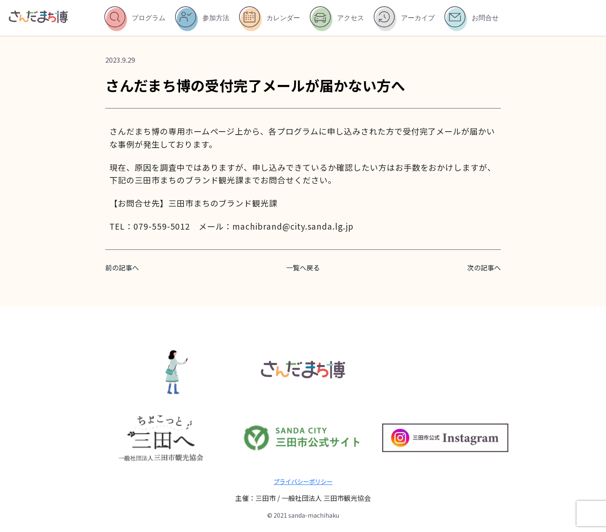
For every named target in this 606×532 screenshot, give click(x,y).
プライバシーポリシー (303, 481)
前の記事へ (122, 267)
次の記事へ (484, 267)
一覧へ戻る (303, 267)
